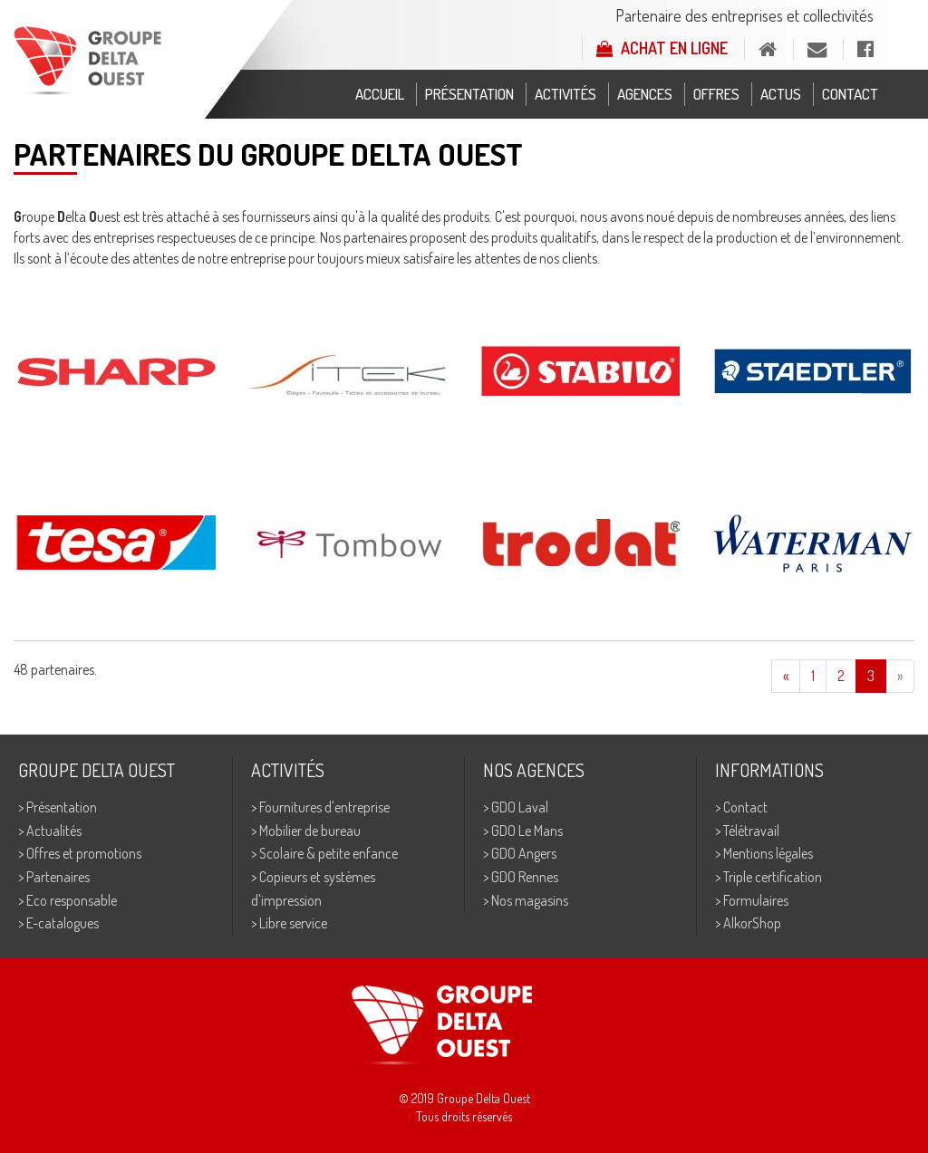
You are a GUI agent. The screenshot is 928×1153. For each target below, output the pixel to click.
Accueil (379, 93)
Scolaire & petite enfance (328, 853)
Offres (716, 93)
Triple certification (772, 877)
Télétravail (751, 831)
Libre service (293, 923)
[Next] (899, 676)
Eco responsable (71, 900)
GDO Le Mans (527, 831)
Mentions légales (768, 853)
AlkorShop (752, 923)
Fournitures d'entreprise (324, 807)
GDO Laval (519, 807)
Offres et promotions (83, 853)
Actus (780, 93)
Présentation (469, 93)
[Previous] (785, 676)
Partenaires (58, 877)
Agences (644, 93)
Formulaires (755, 900)
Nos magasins (529, 900)
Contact (850, 93)
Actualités (54, 831)
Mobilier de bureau (310, 831)
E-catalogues (62, 923)
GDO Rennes (524, 877)
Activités (565, 93)
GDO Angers (523, 853)
